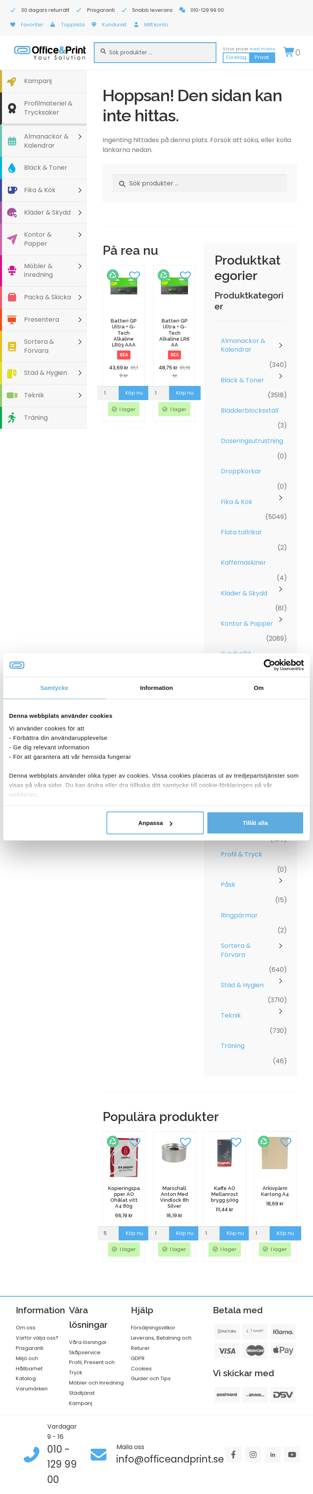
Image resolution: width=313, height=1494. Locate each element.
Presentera (41, 319)
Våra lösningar (88, 1342)
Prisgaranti (29, 1348)
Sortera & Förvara (39, 346)
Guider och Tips (151, 1378)
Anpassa (155, 822)
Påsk (228, 884)
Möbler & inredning (38, 270)
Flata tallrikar (241, 532)
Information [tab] (156, 687)
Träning (36, 417)
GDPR (138, 1358)
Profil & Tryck (241, 854)
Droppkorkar (241, 471)
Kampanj (38, 80)
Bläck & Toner (45, 167)
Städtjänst (82, 1393)
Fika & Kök (40, 190)
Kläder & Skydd (47, 212)
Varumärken (32, 1388)
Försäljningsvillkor (153, 1327)
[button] (134, 275)
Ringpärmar (239, 915)
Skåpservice (85, 1352)
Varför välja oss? (37, 1338)
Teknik (34, 395)
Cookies (141, 1368)
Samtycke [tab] (54, 687)
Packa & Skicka (47, 297)
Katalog (26, 1378)
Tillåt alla (255, 822)
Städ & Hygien (45, 372)
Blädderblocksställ (249, 410)
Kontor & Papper (38, 239)
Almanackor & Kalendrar (46, 141)
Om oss (25, 1327)
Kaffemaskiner (243, 562)
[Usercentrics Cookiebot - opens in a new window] (269, 665)
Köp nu (134, 392)
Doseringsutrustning (252, 440)
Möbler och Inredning (96, 1382)
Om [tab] (259, 687)
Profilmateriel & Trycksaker (48, 108)
